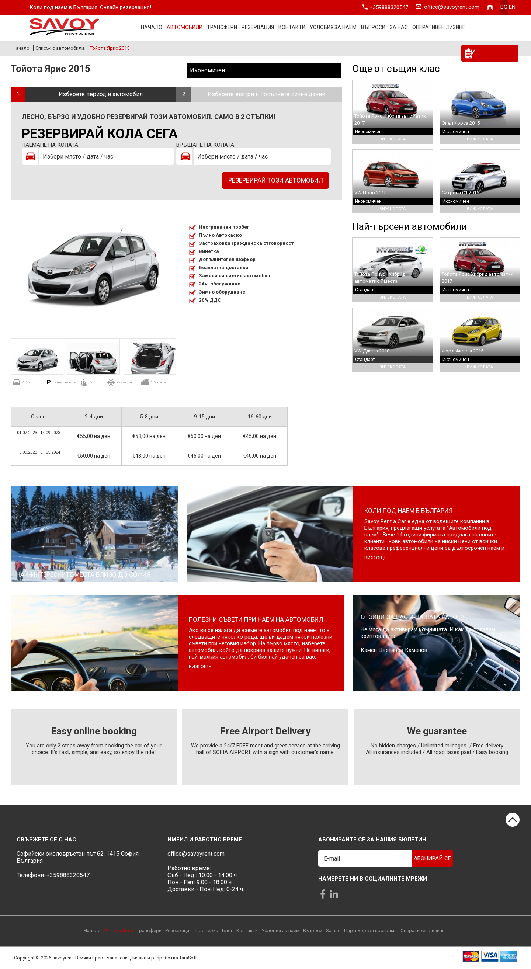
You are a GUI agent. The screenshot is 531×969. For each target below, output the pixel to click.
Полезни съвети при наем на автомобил (256, 619)
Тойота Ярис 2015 (109, 48)
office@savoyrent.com (451, 7)
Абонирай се (432, 858)
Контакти (291, 28)
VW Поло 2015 (370, 192)
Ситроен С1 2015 (460, 192)
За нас (399, 28)
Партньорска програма (370, 930)
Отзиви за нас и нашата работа (413, 617)
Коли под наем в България (408, 510)
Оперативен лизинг (438, 28)
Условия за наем (333, 28)
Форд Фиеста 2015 (462, 351)
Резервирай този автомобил (275, 180)
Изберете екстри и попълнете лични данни (266, 94)
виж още (375, 557)
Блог (227, 930)
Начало (151, 28)
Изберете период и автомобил (101, 94)
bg (503, 7)
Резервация (258, 28)
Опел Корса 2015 (461, 123)
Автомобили (184, 28)
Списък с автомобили (59, 48)
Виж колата (392, 139)
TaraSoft (188, 958)
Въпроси (373, 28)
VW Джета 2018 (371, 351)
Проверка (206, 930)
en (512, 7)
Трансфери (222, 28)
